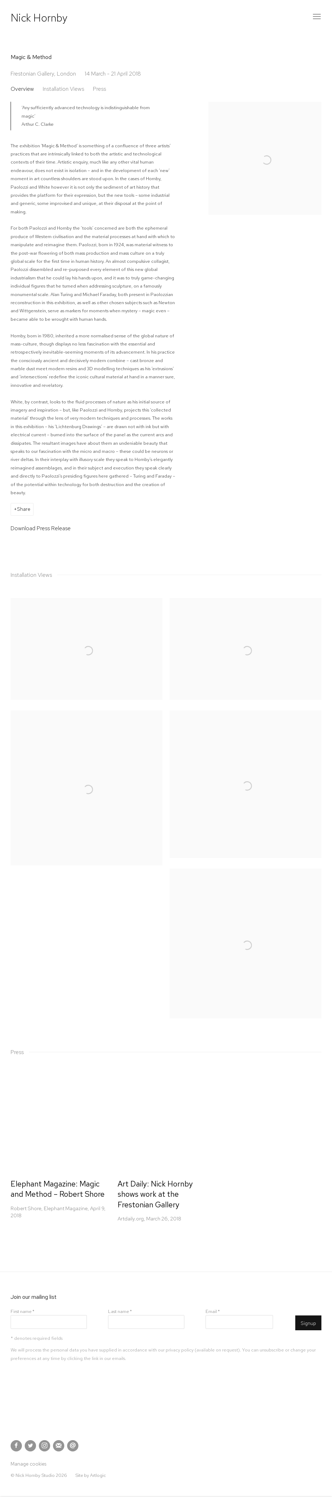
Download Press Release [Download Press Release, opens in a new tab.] (41, 528)
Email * (213, 1311)
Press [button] (99, 89)
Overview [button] (22, 89)
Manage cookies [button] (28, 1464)
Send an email (72, 1445)
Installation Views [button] (63, 89)
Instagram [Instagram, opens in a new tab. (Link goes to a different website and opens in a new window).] (44, 1445)
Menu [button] (316, 17)
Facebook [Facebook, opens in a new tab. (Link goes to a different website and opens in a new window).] (16, 1445)
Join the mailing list (58, 1445)
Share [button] (23, 509)
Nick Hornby (39, 17)
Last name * (120, 1311)
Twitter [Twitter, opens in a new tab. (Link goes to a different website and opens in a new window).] (30, 1445)
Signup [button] (308, 1323)
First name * (22, 1311)
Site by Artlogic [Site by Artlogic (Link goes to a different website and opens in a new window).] (90, 1475)
